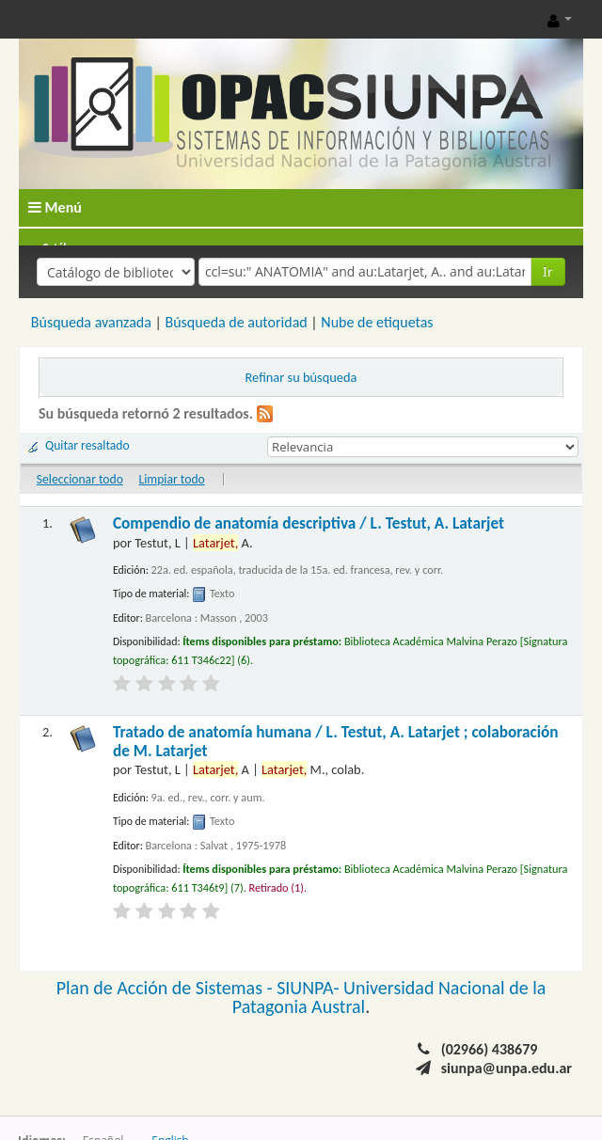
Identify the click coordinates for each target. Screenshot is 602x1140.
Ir (548, 271)
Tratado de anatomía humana (336, 741)
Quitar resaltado (87, 445)
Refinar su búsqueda (301, 377)
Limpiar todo (172, 479)
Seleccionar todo (80, 479)
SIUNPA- (310, 987)
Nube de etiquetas (377, 322)
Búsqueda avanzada (91, 322)
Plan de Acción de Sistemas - (166, 987)
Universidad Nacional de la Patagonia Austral (389, 997)
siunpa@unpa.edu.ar (506, 1068)
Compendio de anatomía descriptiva (308, 523)
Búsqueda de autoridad (236, 322)
